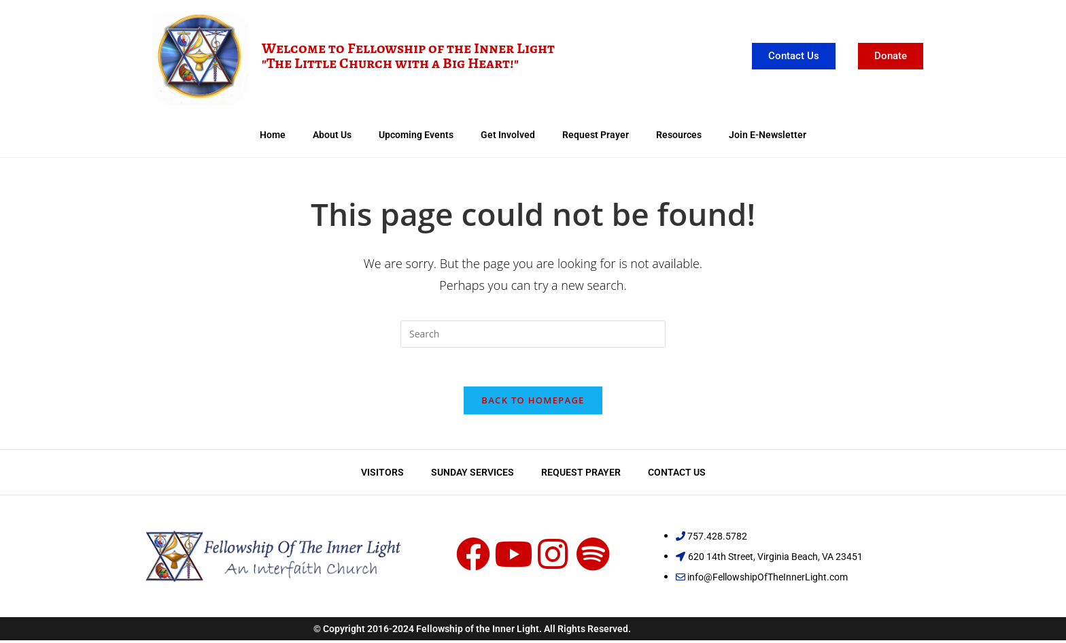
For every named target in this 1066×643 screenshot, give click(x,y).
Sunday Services (472, 474)
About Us (332, 134)
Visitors (382, 474)
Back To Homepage (532, 403)
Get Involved (508, 134)
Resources (679, 134)
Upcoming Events (416, 134)
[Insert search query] (533, 334)
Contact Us (677, 474)
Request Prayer (595, 134)
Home (273, 134)
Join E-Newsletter (767, 134)
